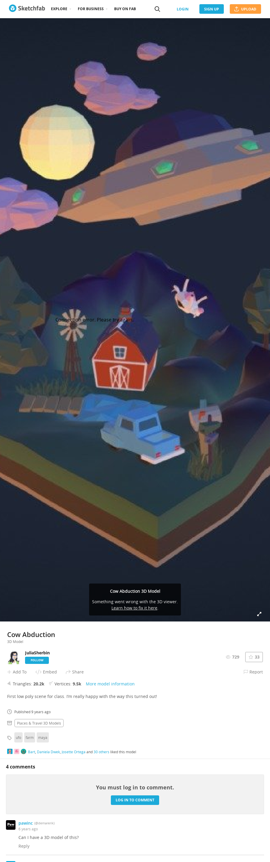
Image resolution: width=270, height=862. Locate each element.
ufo (18, 737)
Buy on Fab (125, 8)
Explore (59, 8)
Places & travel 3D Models (39, 723)
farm (30, 737)
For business (91, 8)
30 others (101, 751)
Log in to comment (135, 800)
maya (42, 737)
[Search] (157, 8)
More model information (110, 684)
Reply (24, 846)
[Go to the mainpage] (27, 8)
